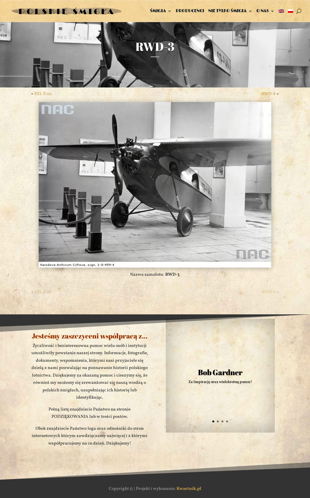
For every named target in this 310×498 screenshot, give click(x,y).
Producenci (190, 10)
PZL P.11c (43, 94)
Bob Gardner (220, 372)
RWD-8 (268, 94)
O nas (262, 10)
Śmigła (158, 10)
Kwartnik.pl (189, 489)
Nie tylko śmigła (227, 10)
